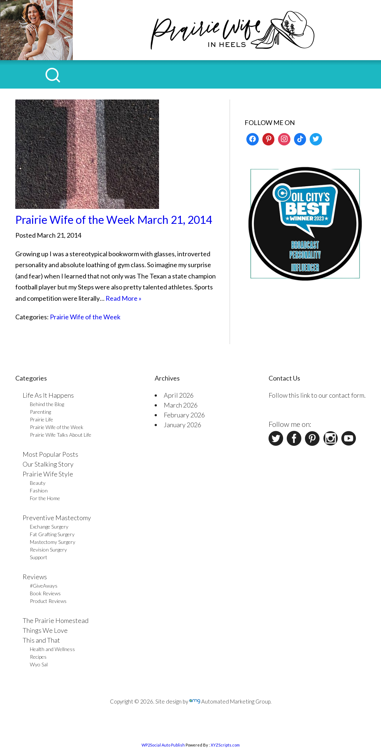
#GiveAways (43, 586)
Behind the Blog (47, 404)
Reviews (35, 577)
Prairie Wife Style (48, 474)
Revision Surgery (48, 549)
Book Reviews (45, 593)
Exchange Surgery (49, 526)
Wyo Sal (39, 664)
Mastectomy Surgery (52, 542)
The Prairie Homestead (55, 620)
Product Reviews (48, 601)
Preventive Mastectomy (57, 518)
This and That (41, 640)
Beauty (37, 483)
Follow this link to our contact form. (317, 395)
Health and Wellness (52, 649)
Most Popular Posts (50, 454)
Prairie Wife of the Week (85, 317)
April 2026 (179, 395)
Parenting (40, 412)
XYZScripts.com (225, 745)
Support (38, 557)
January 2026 (182, 425)
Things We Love (45, 630)
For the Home (45, 498)
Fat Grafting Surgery (52, 534)
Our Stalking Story (48, 464)
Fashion (39, 490)
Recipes (38, 657)
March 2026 (181, 405)
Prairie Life (41, 419)
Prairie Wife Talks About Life (60, 435)
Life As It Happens (48, 395)
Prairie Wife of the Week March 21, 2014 (113, 219)
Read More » (124, 298)
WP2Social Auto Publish (163, 745)
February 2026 (184, 415)
